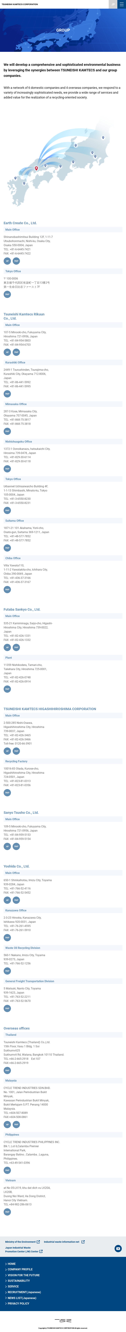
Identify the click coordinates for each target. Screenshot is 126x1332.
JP (113, 4)
